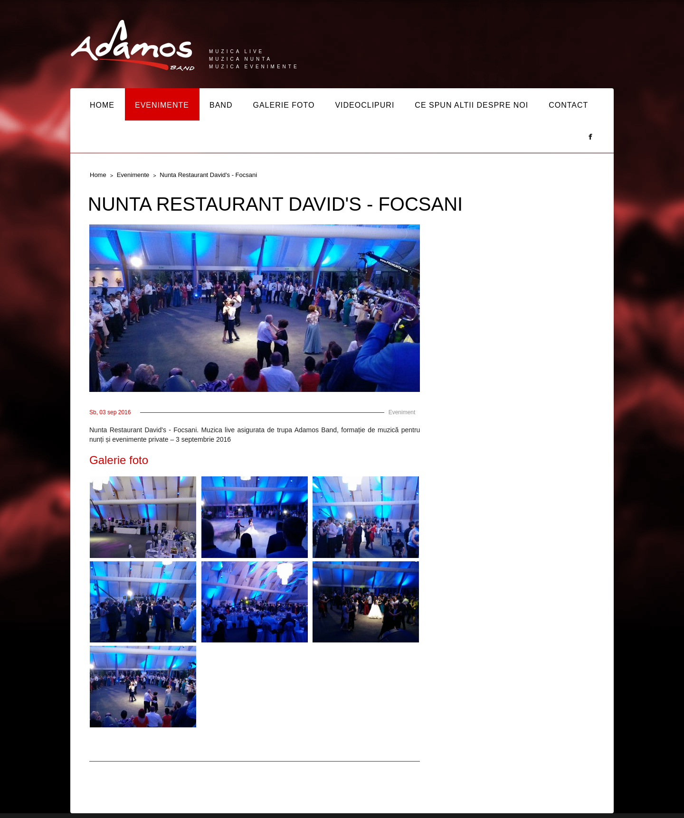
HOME (102, 105)
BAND (220, 105)
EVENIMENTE (162, 105)
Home (98, 174)
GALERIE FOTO (283, 105)
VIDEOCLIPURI (364, 105)
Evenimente (133, 174)
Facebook (590, 136)
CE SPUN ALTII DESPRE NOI (471, 105)
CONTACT (568, 105)
